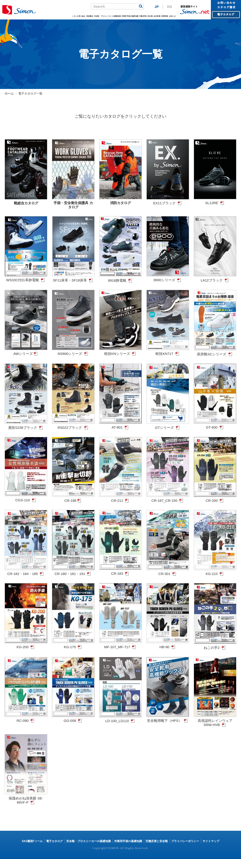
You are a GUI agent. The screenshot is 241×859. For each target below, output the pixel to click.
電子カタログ (54, 841)
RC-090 (26, 718)
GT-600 (215, 425)
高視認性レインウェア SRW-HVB (215, 720)
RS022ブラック (73, 425)
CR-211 (120, 498)
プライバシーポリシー (185, 841)
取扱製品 (89, 16)
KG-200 (26, 645)
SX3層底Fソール (32, 841)
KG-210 (215, 572)
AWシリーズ (26, 351)
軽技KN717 (167, 351)
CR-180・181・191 (73, 572)
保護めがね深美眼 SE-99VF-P (26, 798)
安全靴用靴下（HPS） (167, 718)
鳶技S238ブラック (26, 425)
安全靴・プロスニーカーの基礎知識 (107, 16)
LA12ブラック (215, 278)
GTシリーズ (167, 425)
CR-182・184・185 (26, 572)
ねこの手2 (215, 645)
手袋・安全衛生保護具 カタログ (73, 203)
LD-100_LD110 (120, 719)
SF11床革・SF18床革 (73, 278)
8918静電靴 (120, 278)
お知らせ (172, 16)
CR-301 (167, 572)
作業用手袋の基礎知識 (130, 16)
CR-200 (215, 498)
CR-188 (73, 498)
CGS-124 (26, 498)
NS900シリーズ (73, 351)
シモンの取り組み (79, 16)
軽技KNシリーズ (120, 351)
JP (157, 7)
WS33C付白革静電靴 (26, 278)
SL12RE (215, 201)
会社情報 (157, 16)
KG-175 (73, 645)
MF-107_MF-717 (120, 645)
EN (169, 7)
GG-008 (73, 718)
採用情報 (164, 16)
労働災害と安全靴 (146, 16)
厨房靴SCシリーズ (215, 352)
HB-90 (167, 645)
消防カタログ (120, 201)
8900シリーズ (167, 278)
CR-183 (120, 571)
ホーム (9, 93)
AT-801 (120, 425)
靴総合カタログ (26, 201)
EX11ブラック (167, 201)
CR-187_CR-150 (167, 498)
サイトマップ (211, 841)
